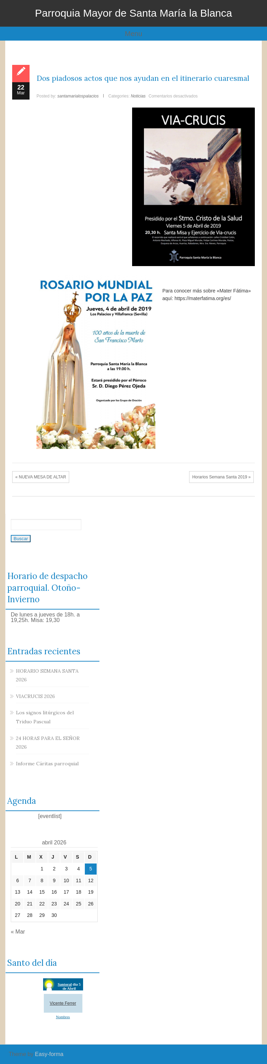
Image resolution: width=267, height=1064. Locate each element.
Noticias (138, 96)
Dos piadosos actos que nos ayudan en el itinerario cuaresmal (143, 78)
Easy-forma (49, 1054)
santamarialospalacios (78, 96)
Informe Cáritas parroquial (47, 763)
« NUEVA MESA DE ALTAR (40, 477)
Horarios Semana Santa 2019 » (221, 477)
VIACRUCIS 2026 (35, 696)
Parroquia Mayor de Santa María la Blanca (133, 13)
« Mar (18, 932)
